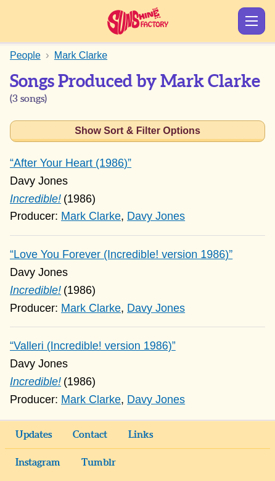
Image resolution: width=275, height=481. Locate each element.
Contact (90, 435)
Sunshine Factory (137, 21)
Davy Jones (156, 216)
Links (140, 435)
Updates (33, 435)
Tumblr (98, 462)
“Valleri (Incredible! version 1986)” (93, 346)
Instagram (37, 462)
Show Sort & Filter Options (137, 130)
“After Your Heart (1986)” (70, 163)
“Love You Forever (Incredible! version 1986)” (121, 254)
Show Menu (251, 21)
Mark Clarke (91, 216)
